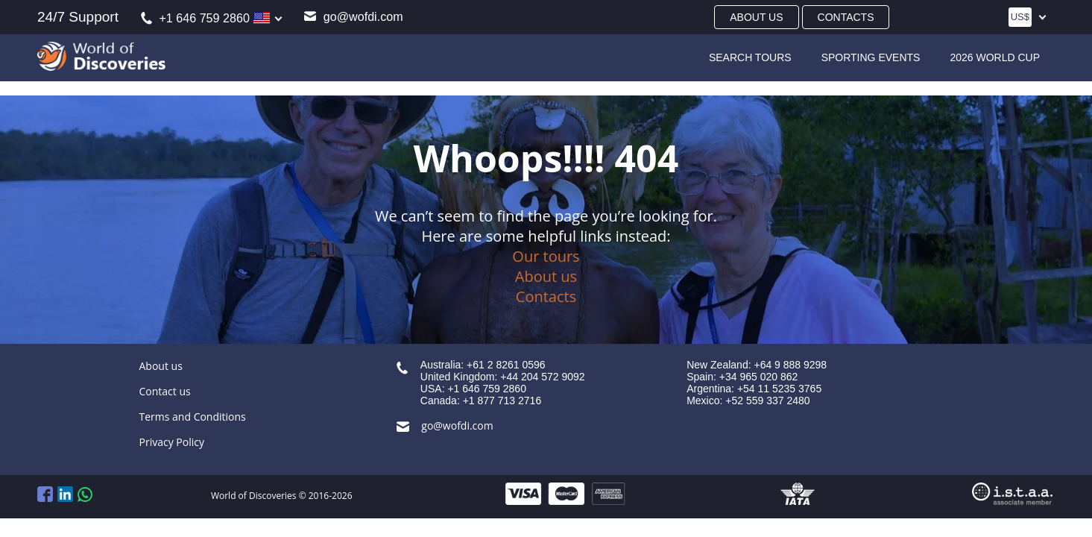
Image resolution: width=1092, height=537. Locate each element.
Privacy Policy (171, 442)
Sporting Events (871, 57)
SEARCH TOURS (750, 57)
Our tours (545, 256)
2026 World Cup (995, 57)
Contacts (846, 17)
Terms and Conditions (192, 416)
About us (756, 17)
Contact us (165, 391)
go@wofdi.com (353, 16)
